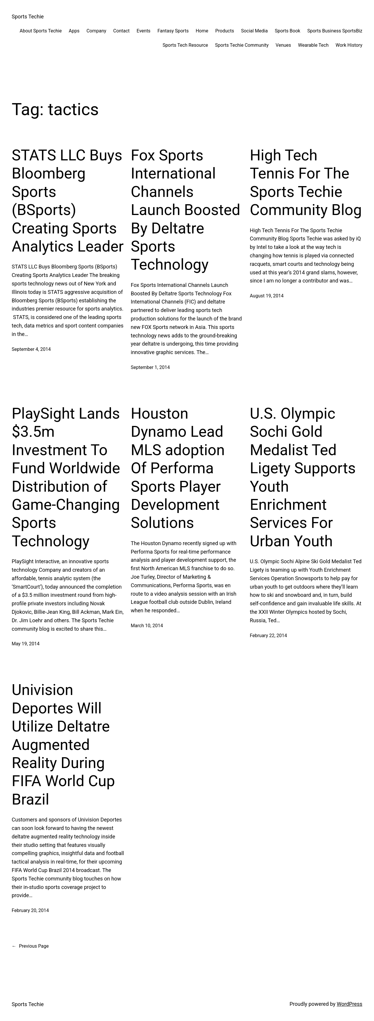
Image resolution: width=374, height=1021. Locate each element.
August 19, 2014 (267, 296)
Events (143, 31)
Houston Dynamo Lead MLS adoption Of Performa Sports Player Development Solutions (178, 468)
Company (96, 31)
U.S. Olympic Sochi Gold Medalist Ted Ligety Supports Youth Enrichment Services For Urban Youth (303, 477)
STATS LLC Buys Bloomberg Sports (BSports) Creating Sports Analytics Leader (68, 200)
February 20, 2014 (30, 910)
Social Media (254, 31)
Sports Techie (28, 16)
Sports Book (287, 31)
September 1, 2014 (150, 367)
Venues (283, 45)
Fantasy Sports (173, 31)
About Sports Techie (41, 31)
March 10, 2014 (147, 625)
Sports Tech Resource (185, 45)
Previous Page (30, 946)
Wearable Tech (313, 45)
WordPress (349, 1004)
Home (202, 31)
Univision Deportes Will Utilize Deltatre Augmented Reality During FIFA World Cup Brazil (63, 744)
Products (224, 31)
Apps (74, 31)
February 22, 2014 (268, 635)
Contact (121, 31)
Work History (349, 45)
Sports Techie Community (242, 45)
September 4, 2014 (31, 349)
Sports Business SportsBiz (334, 31)
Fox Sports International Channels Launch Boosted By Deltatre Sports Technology (185, 209)
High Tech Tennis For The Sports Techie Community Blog (306, 182)
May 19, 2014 (25, 643)
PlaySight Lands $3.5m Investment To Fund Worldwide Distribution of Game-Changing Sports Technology (66, 477)
